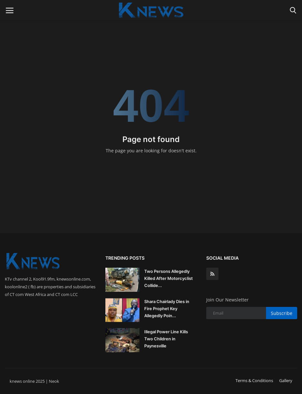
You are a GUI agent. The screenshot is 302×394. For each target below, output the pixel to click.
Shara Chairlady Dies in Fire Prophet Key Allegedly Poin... (166, 308)
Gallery (285, 380)
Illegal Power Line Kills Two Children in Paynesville (166, 338)
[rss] (212, 274)
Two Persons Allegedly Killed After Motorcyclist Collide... (168, 278)
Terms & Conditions (254, 380)
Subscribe (281, 313)
